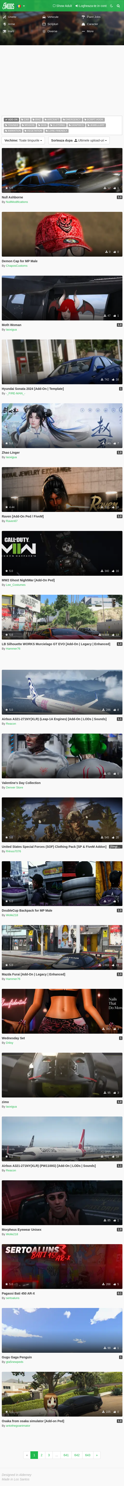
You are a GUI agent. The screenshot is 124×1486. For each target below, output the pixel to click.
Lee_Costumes (15, 584)
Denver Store (14, 787)
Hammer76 (13, 648)
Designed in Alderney (17, 1475)
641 (66, 1455)
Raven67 (12, 521)
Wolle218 (12, 915)
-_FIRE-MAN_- (15, 393)
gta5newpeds (14, 1362)
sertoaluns (12, 1298)
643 (87, 1455)
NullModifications (17, 202)
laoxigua (11, 329)
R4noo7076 (13, 851)
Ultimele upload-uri (79, 140)
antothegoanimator (18, 1425)
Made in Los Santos (15, 1479)
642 (77, 1455)
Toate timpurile (23, 140)
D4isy (9, 1042)
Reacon (11, 723)
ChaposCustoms (16, 265)
